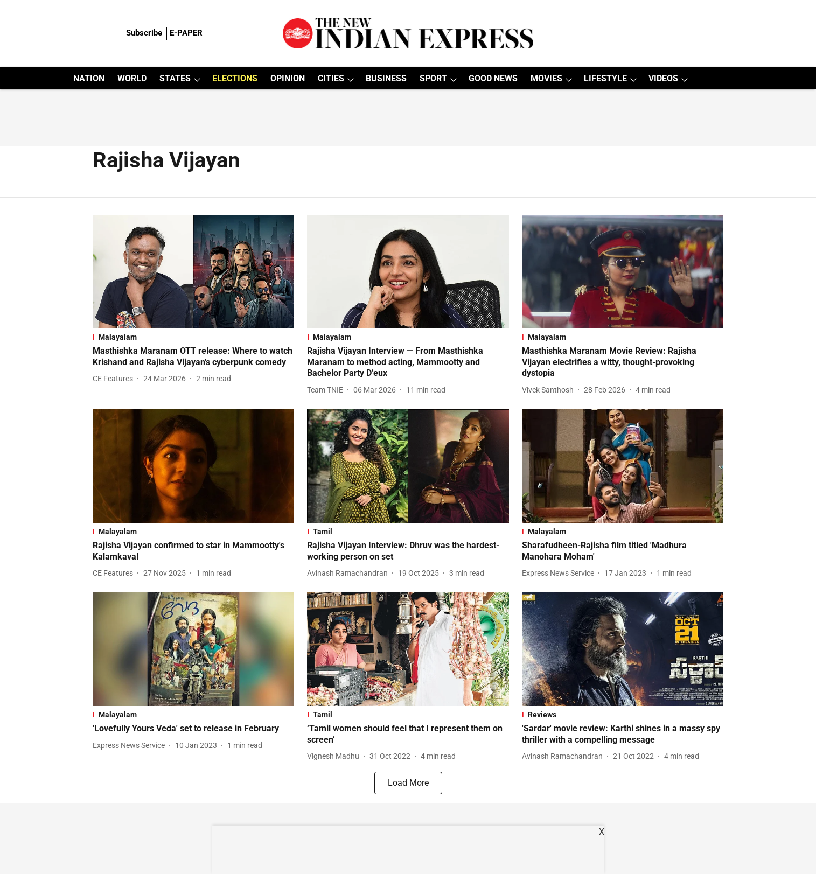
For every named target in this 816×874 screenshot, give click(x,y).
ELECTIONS (234, 78)
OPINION (287, 78)
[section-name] (194, 337)
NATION (88, 78)
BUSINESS (386, 78)
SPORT (433, 78)
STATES (175, 78)
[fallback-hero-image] (194, 271)
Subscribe (144, 33)
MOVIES (546, 78)
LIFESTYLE (605, 78)
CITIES (331, 78)
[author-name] (115, 378)
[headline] (194, 357)
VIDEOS (663, 78)
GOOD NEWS (493, 78)
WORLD (132, 78)
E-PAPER (186, 33)
